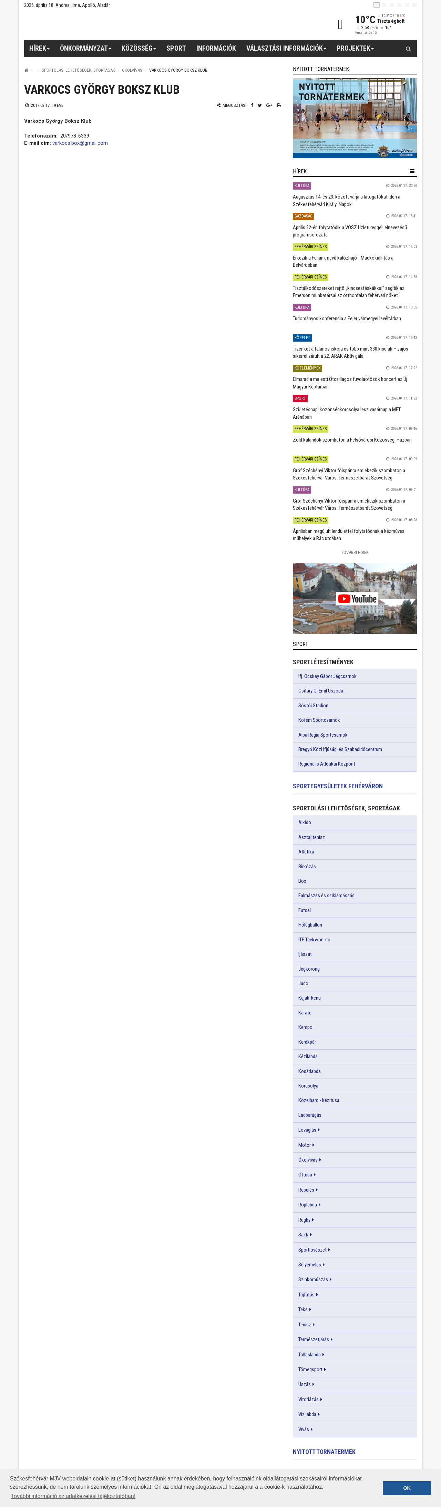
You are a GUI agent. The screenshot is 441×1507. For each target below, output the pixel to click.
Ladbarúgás (309, 1115)
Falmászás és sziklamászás (326, 895)
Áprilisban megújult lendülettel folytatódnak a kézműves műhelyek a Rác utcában (348, 535)
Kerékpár (307, 1042)
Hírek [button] (39, 50)
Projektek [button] (355, 50)
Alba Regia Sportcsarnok (323, 735)
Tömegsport (310, 1369)
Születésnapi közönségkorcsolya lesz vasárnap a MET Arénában (347, 413)
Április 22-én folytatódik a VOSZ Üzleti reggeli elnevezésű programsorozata (350, 231)
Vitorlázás (308, 1399)
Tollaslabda (309, 1355)
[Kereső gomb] (408, 48)
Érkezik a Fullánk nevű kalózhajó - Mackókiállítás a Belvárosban (343, 261)
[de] (399, 5)
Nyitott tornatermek (324, 1451)
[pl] (391, 5)
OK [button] (407, 1488)
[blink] (414, 5)
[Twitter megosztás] (260, 105)
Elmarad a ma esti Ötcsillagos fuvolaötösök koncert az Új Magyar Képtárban (350, 383)
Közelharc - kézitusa (318, 1100)
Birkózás (307, 866)
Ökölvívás (132, 70)
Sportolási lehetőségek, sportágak (78, 70)
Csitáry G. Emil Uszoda (320, 691)
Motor (304, 1145)
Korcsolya (308, 1086)
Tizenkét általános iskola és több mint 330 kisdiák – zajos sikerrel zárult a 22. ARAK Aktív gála (350, 352)
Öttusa (305, 1175)
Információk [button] (216, 48)
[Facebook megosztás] (252, 105)
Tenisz (304, 1325)
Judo (303, 983)
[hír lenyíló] (412, 171)
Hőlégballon (310, 925)
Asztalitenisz (311, 837)
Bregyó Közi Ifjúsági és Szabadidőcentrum (340, 749)
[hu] (376, 5)
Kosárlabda (309, 1071)
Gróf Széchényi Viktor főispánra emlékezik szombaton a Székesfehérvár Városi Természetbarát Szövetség (349, 474)
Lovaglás (307, 1130)
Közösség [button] (139, 50)
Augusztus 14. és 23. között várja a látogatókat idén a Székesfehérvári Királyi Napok (346, 200)
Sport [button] (176, 48)
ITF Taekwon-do (314, 940)
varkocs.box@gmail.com (80, 143)
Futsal (304, 910)
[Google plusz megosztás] (269, 105)
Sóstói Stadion (313, 705)
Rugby (304, 1220)
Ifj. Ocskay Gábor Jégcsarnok (327, 676)
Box (302, 881)
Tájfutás (306, 1295)
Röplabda (307, 1205)
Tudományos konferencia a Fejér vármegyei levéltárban (347, 318)
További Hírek (355, 552)
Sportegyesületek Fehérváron (338, 786)
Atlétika (306, 852)
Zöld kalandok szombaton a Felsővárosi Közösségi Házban (352, 440)
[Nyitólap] (26, 70)
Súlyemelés (309, 1265)
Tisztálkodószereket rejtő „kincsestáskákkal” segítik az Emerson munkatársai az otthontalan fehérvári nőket (348, 292)
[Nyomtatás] (279, 105)
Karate (304, 1013)
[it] (406, 5)
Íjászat (305, 954)
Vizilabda (307, 1414)
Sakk (303, 1235)
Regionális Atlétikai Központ (326, 764)
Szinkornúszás (313, 1279)
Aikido (304, 822)
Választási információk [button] (286, 50)
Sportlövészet (312, 1250)
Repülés (306, 1190)
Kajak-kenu (309, 998)
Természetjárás (313, 1339)
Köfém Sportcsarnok (319, 720)
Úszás (304, 1384)
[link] (355, 118)
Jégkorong (309, 969)
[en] (384, 5)
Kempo (305, 1027)
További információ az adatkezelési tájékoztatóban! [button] (73, 1496)
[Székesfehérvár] (87, 24)
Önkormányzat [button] (86, 50)
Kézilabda (308, 1056)
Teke (303, 1309)
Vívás (303, 1429)
